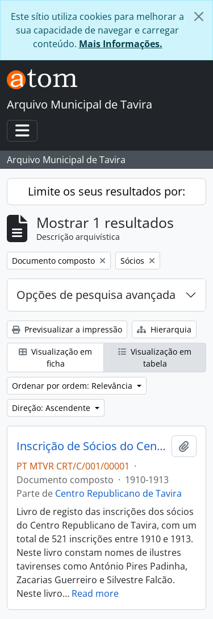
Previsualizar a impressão (67, 329)
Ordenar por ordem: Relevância (73, 385)
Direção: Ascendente (52, 407)
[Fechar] (198, 16)
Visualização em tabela (154, 357)
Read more (95, 593)
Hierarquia (164, 329)
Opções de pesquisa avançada (96, 294)
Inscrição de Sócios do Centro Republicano (91, 446)
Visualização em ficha (55, 357)
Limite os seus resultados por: (106, 191)
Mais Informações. (120, 44)
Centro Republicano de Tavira (118, 493)
